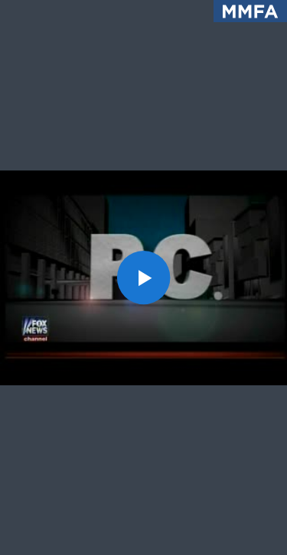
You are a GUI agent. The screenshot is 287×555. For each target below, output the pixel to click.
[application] (143, 277)
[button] (144, 277)
